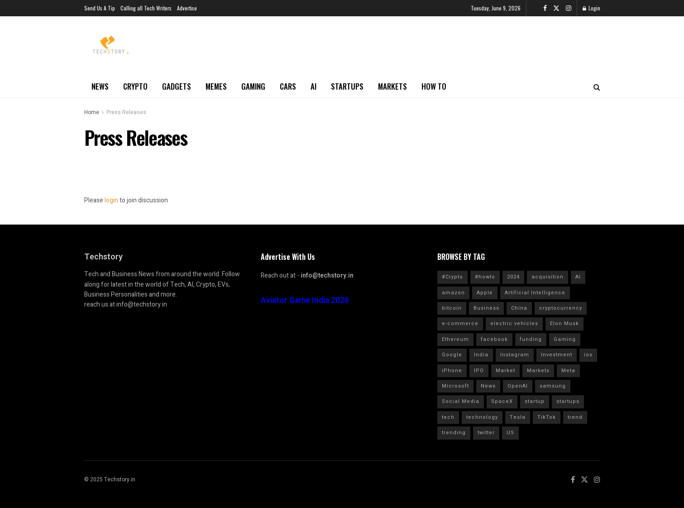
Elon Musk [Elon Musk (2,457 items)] (564, 323)
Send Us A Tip (99, 8)
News (100, 86)
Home (91, 112)
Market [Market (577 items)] (505, 370)
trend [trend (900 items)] (575, 417)
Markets (392, 86)
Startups (347, 86)
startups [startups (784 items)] (567, 401)
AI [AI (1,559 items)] (578, 277)
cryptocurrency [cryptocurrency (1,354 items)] (560, 308)
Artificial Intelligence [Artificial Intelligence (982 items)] (535, 293)
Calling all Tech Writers (146, 8)
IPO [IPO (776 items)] (479, 370)
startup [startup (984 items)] (535, 401)
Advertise (187, 8)
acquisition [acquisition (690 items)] (547, 277)
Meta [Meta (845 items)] (568, 370)
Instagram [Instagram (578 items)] (514, 355)
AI (313, 86)
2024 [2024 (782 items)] (513, 277)
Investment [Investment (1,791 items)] (556, 355)
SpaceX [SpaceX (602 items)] (502, 401)
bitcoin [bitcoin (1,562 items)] (452, 308)
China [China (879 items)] (519, 308)
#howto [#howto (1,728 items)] (485, 277)
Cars (288, 86)
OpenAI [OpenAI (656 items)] (517, 386)
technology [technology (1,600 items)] (482, 417)
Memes (216, 86)
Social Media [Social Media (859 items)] (460, 401)
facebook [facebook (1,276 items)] (494, 339)
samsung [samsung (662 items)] (553, 386)
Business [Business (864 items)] (486, 308)
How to (433, 86)
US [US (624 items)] (510, 432)
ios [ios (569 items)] (588, 355)
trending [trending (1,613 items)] (454, 432)
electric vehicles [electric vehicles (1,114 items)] (514, 323)
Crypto (135, 86)
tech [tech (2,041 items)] (448, 417)
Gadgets (176, 86)
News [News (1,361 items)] (488, 386)
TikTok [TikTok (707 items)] (546, 417)
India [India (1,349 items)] (481, 355)
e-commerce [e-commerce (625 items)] (460, 323)
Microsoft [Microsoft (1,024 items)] (455, 386)
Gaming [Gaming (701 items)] (565, 339)
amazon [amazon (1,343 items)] (453, 293)
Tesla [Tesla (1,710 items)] (518, 417)
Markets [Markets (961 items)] (538, 370)
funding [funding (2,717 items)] (531, 339)
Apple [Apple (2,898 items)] (485, 293)
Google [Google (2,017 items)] (452, 355)
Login (591, 8)
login (111, 200)
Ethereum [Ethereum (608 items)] (455, 339)
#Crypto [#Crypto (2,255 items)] (452, 277)
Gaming (253, 86)
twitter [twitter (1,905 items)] (486, 432)
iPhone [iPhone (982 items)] (452, 370)
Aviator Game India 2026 (305, 300)
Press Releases (126, 112)
